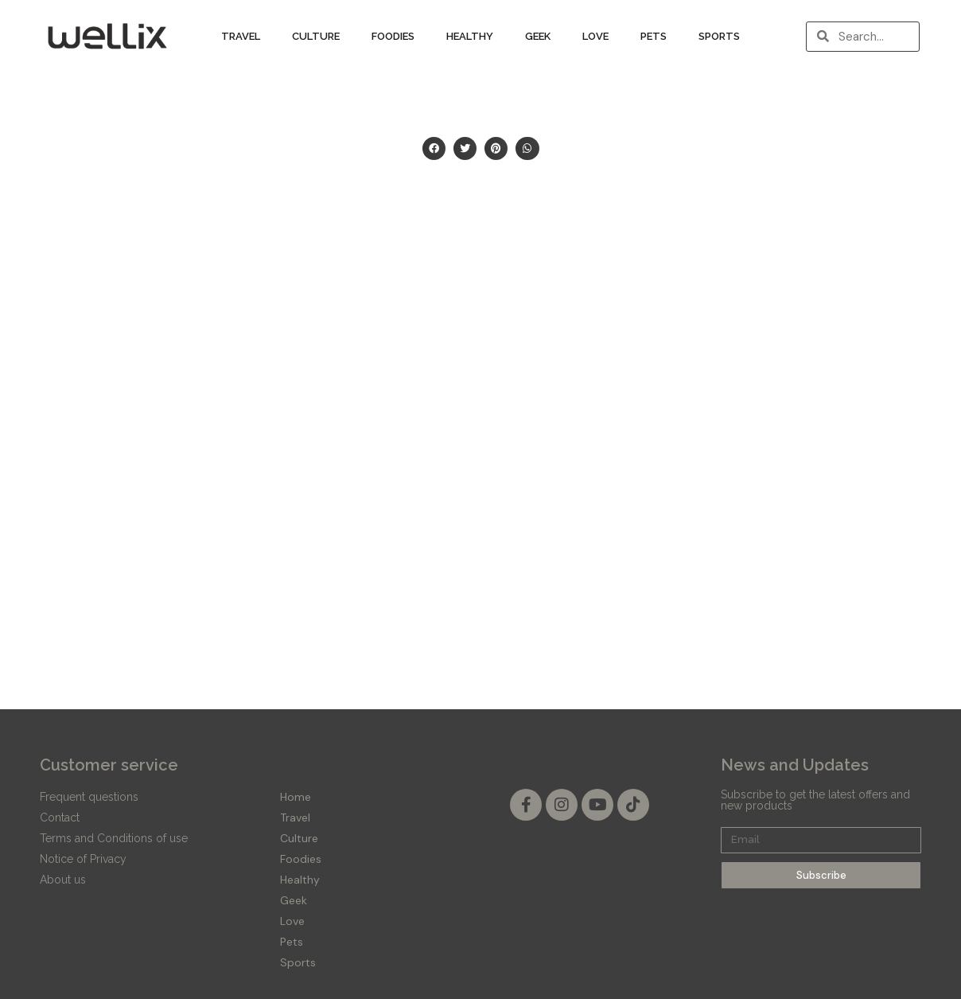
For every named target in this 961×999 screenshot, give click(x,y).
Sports (719, 36)
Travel (240, 36)
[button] (433, 148)
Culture (316, 36)
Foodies (393, 36)
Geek (538, 36)
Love (595, 36)
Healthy (469, 36)
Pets (653, 36)
